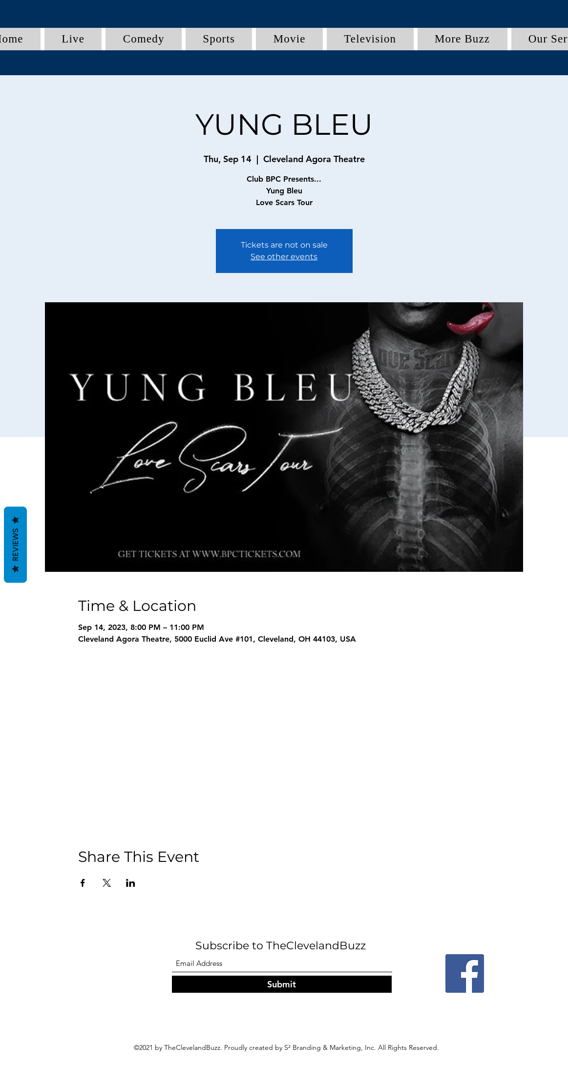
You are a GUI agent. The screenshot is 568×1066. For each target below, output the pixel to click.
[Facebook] (464, 973)
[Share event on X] (106, 883)
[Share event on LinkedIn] (130, 883)
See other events (284, 256)
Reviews (15, 544)
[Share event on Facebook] (82, 883)
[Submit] (282, 984)
